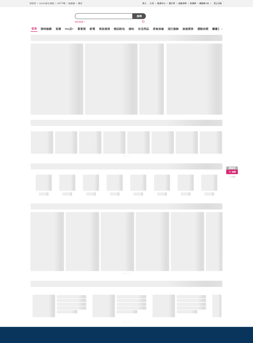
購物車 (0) (204, 3)
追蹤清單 (182, 3)
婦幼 (131, 29)
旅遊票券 (187, 29)
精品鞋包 (119, 29)
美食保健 (158, 29)
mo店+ (69, 29)
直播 (58, 29)
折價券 (193, 3)
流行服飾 (173, 29)
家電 (92, 29)
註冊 (152, 3)
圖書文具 (217, 29)
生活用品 (143, 29)
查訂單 (172, 3)
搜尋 (139, 16)
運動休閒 (202, 29)
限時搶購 (46, 29)
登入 (144, 3)
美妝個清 (104, 29)
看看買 (81, 29)
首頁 (34, 28)
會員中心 (161, 3)
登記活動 (217, 3)
